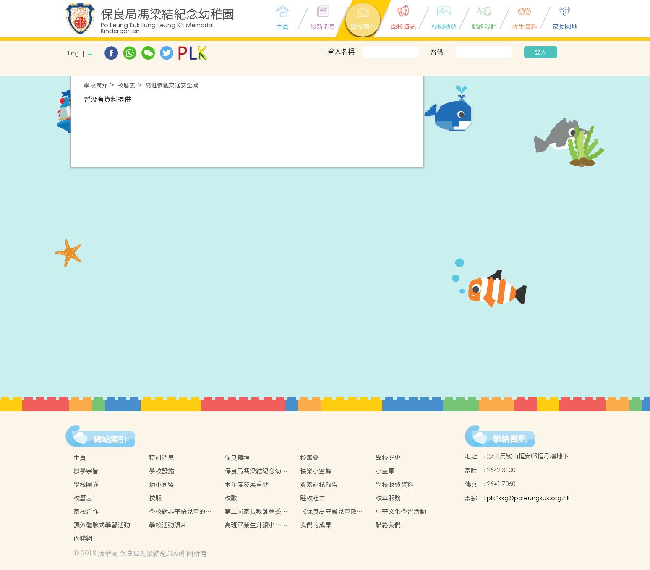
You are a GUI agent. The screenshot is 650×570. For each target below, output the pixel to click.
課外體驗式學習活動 (101, 524)
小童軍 (385, 471)
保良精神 (237, 457)
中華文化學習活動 (401, 511)
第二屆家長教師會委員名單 (255, 511)
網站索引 (110, 439)
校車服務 (388, 498)
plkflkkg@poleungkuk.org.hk (528, 498)
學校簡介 (95, 85)
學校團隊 (86, 484)
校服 (155, 498)
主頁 (79, 457)
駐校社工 (312, 498)
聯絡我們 (388, 524)
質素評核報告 (319, 484)
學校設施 (161, 471)
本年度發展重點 (246, 484)
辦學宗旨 (86, 471)
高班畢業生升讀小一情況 (255, 525)
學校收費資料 (394, 484)
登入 (540, 52)
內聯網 (82, 538)
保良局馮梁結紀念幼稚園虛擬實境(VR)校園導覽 (256, 471)
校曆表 (126, 85)
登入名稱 (341, 51)
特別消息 (161, 457)
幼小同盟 (161, 484)
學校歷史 (388, 457)
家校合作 (86, 511)
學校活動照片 (168, 524)
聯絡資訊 (509, 439)
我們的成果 (316, 524)
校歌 (230, 498)
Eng (73, 54)
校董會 (309, 457)
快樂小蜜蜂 (316, 471)
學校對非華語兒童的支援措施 (180, 511)
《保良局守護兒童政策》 (328, 511)
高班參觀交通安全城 (171, 85)
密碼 (437, 51)
